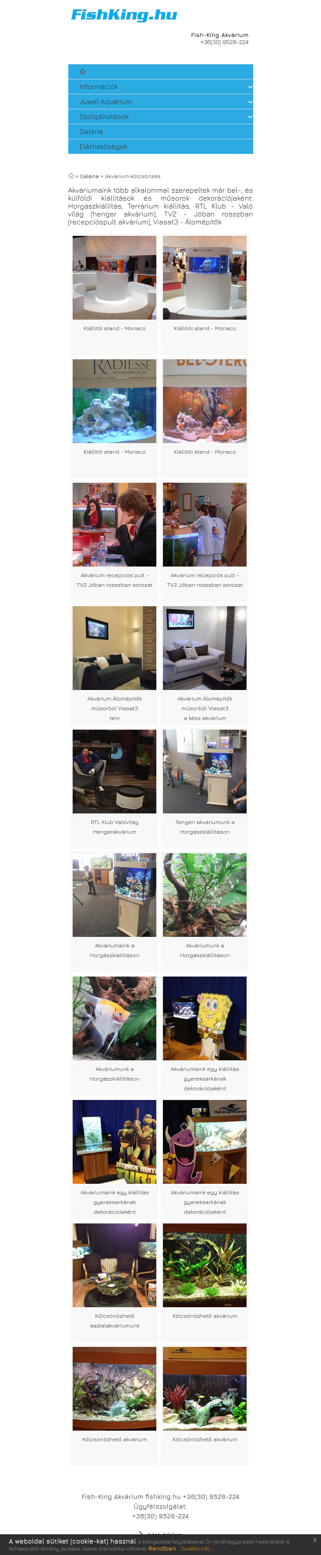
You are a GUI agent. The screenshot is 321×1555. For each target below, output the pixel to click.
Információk (99, 86)
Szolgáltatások (104, 116)
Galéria (93, 131)
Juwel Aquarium (106, 101)
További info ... (198, 1548)
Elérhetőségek (105, 146)
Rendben (162, 1548)
